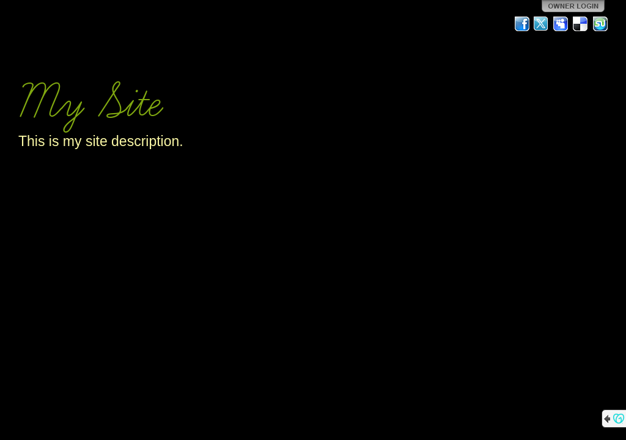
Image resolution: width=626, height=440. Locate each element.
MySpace (561, 23)
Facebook (522, 23)
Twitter (541, 23)
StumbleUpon (600, 23)
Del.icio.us (580, 23)
